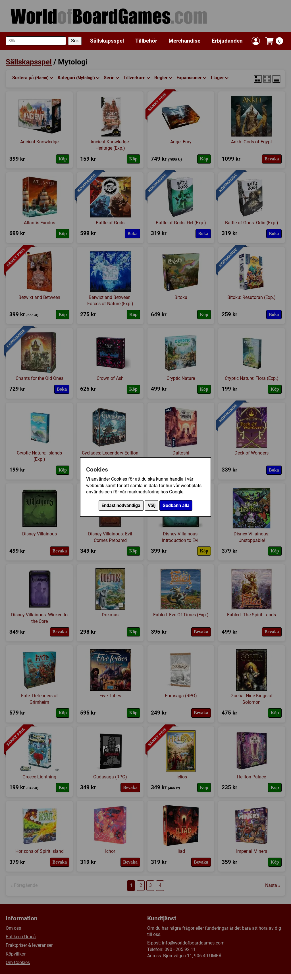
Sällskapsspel (107, 40)
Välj (151, 505)
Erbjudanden (227, 40)
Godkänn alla (176, 505)
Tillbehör (146, 40)
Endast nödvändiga (120, 505)
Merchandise (184, 40)
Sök (75, 40)
